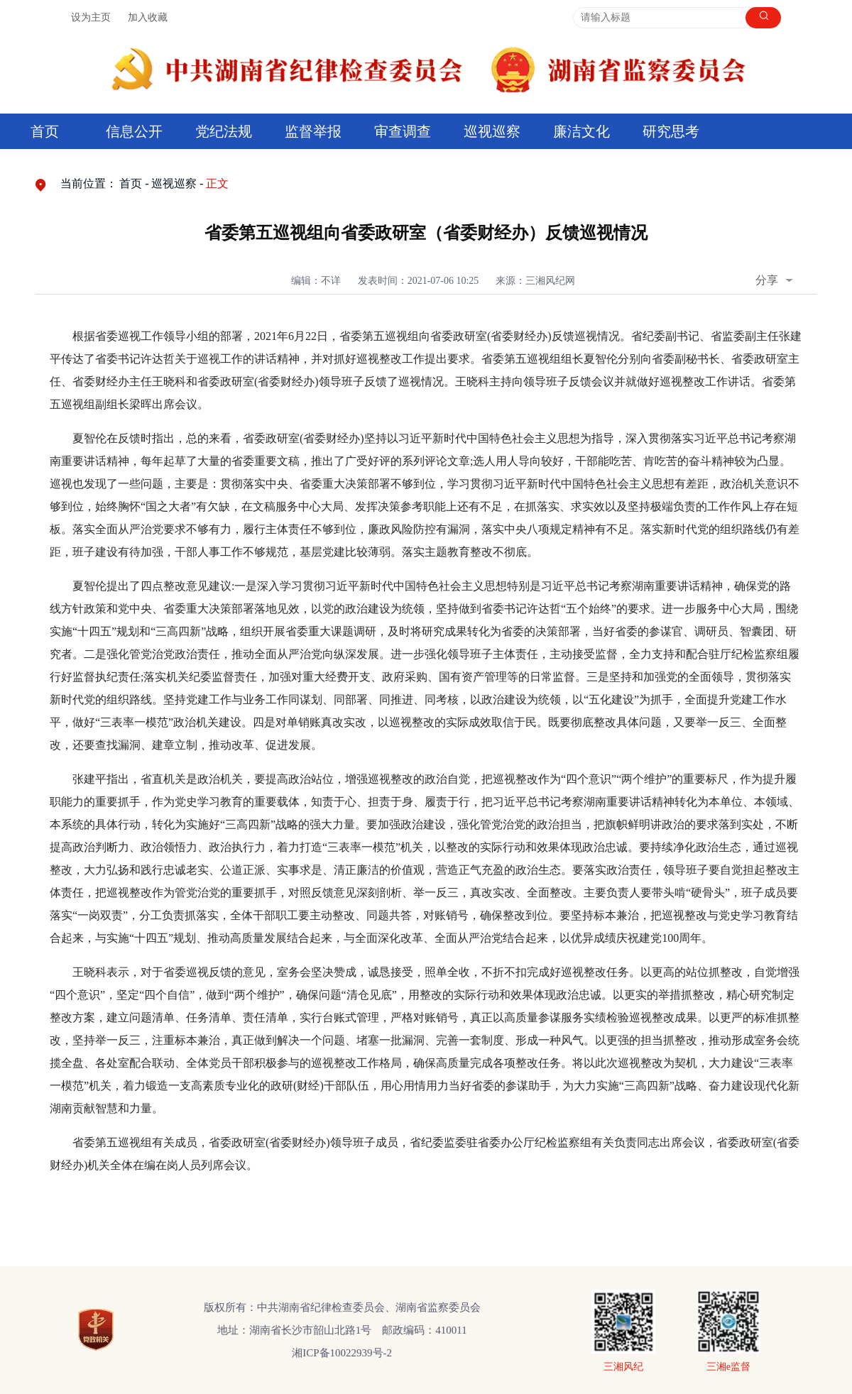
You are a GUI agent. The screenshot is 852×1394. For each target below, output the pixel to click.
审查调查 (402, 131)
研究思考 (671, 131)
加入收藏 (148, 17)
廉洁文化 (581, 131)
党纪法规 (223, 131)
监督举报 (313, 131)
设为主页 (91, 17)
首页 (45, 131)
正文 (217, 183)
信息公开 (134, 131)
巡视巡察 (492, 131)
